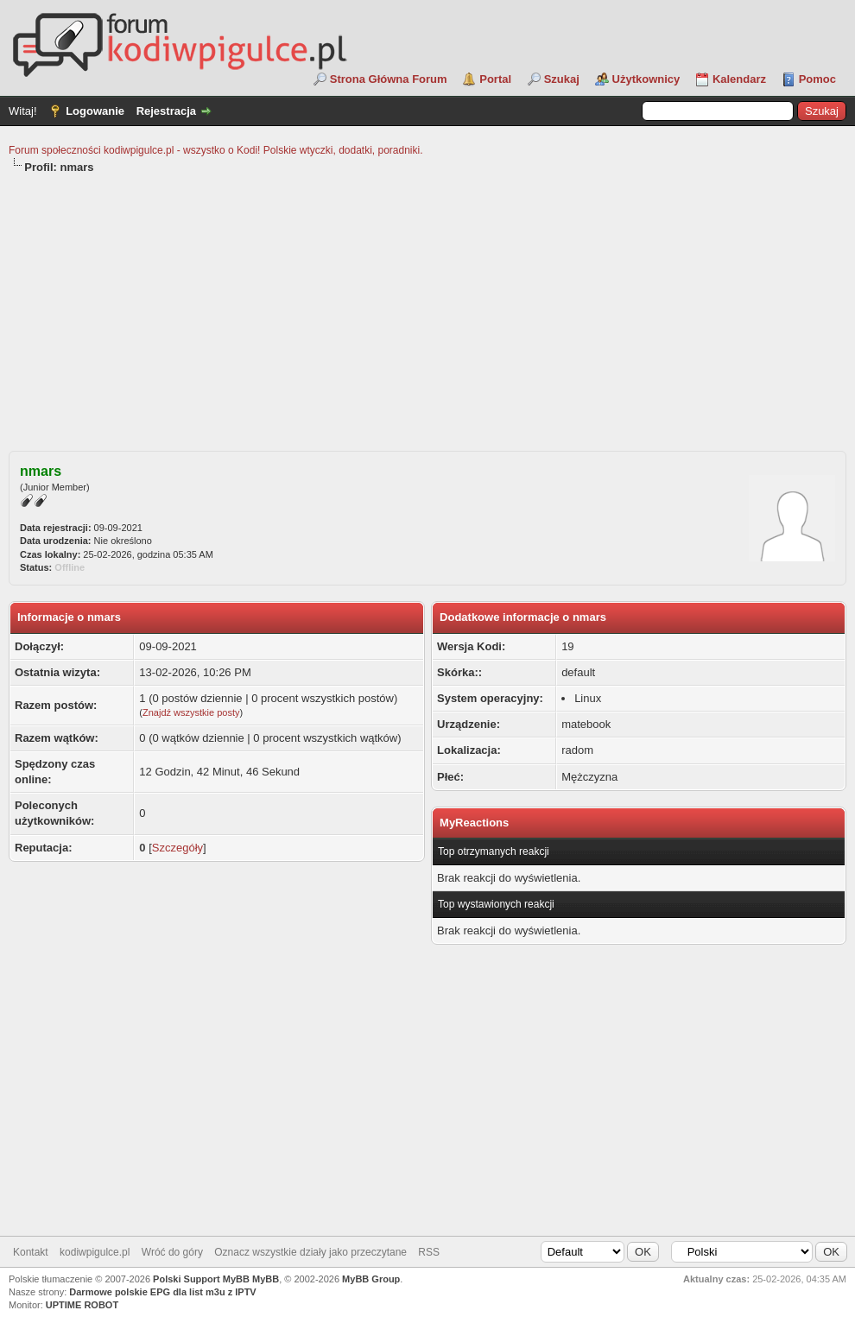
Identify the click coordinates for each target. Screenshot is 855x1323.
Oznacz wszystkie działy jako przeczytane (310, 1252)
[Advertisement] (427, 305)
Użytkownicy (646, 79)
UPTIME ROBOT (82, 1305)
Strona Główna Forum (388, 79)
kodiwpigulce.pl (95, 1252)
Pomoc (817, 79)
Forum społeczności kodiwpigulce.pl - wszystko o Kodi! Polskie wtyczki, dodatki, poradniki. (216, 150)
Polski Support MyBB (201, 1279)
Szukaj (562, 79)
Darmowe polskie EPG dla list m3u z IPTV (162, 1292)
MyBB (265, 1279)
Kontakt (30, 1252)
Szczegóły (177, 847)
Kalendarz (739, 79)
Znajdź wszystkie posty (190, 712)
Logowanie (95, 110)
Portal (495, 79)
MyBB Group (371, 1279)
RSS (429, 1252)
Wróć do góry (172, 1252)
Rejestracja (166, 110)
